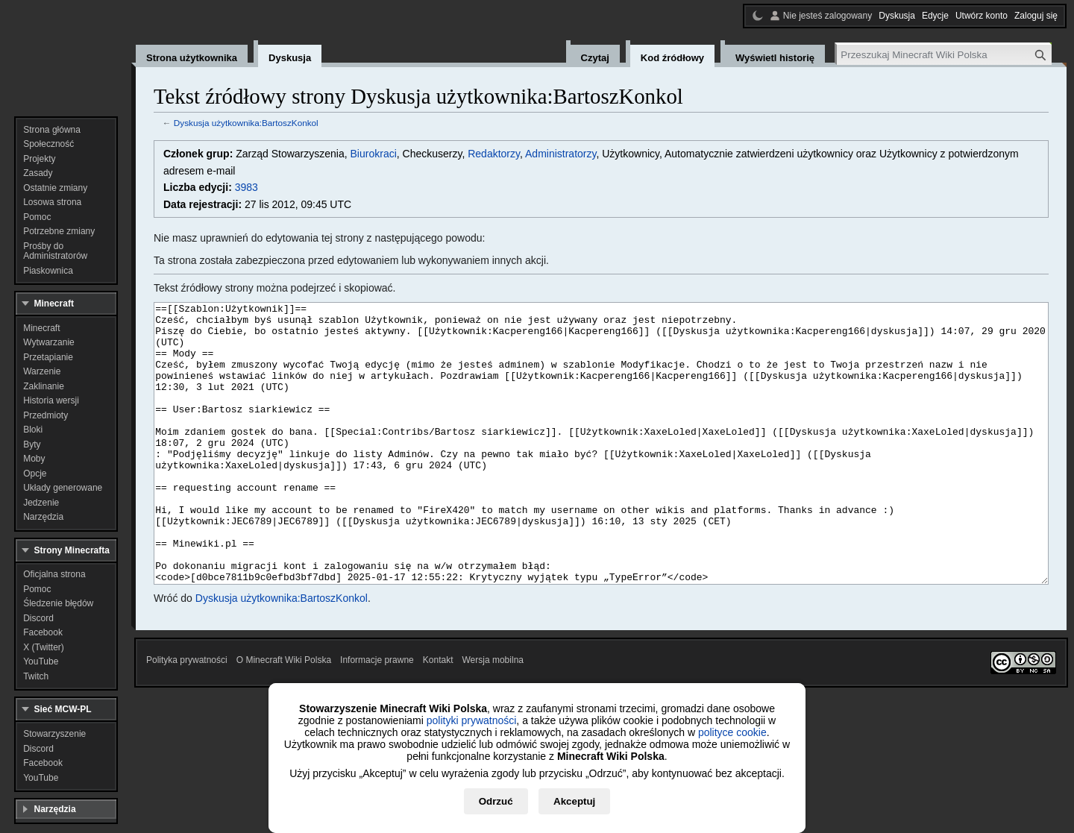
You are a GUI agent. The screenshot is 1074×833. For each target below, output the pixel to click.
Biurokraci (374, 154)
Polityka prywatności (186, 716)
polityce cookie (732, 732)
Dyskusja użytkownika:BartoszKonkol (246, 123)
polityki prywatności (472, 720)
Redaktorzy (494, 154)
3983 (246, 187)
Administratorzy (560, 154)
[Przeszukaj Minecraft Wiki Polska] (944, 55)
